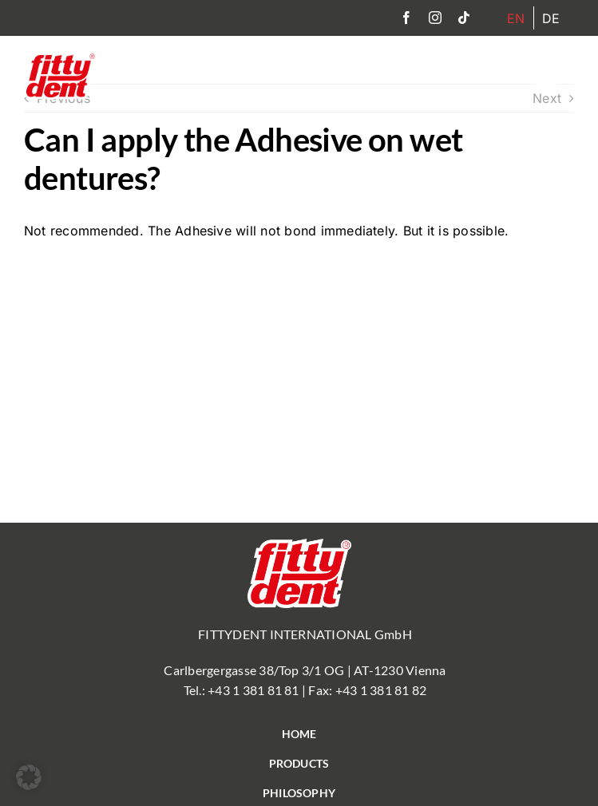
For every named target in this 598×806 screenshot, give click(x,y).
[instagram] (435, 17)
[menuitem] (516, 18)
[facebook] (406, 17)
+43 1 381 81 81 (253, 689)
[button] (28, 777)
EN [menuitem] (516, 18)
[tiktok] (463, 17)
